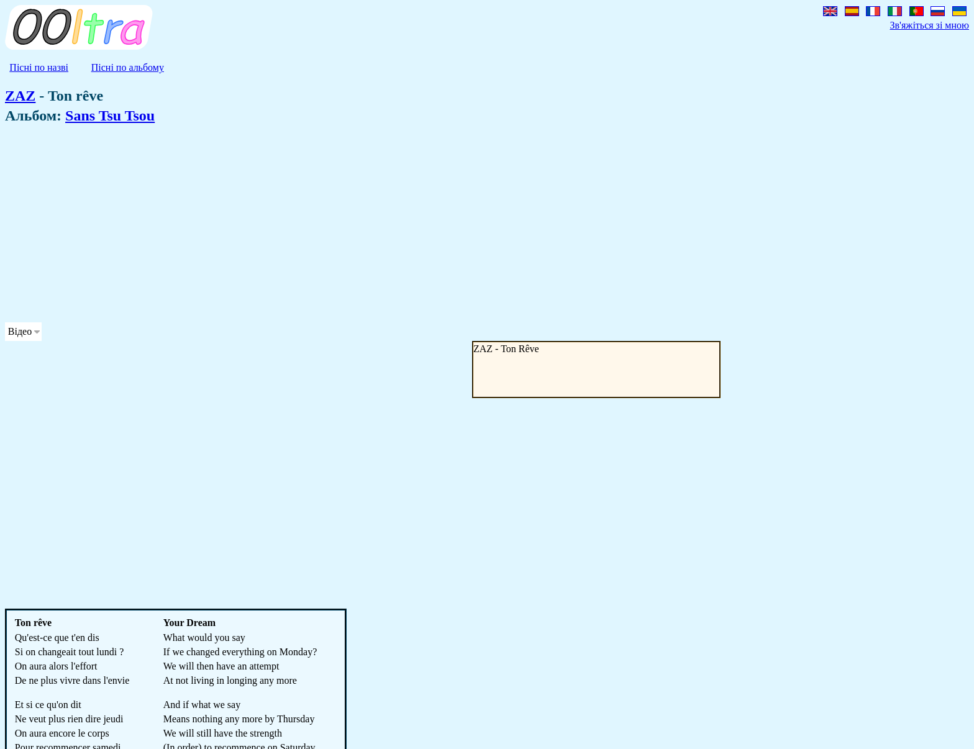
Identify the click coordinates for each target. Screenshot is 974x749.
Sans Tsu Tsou (110, 115)
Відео (20, 331)
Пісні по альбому (127, 67)
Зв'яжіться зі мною (929, 25)
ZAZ (20, 96)
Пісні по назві (38, 67)
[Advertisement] (377, 225)
